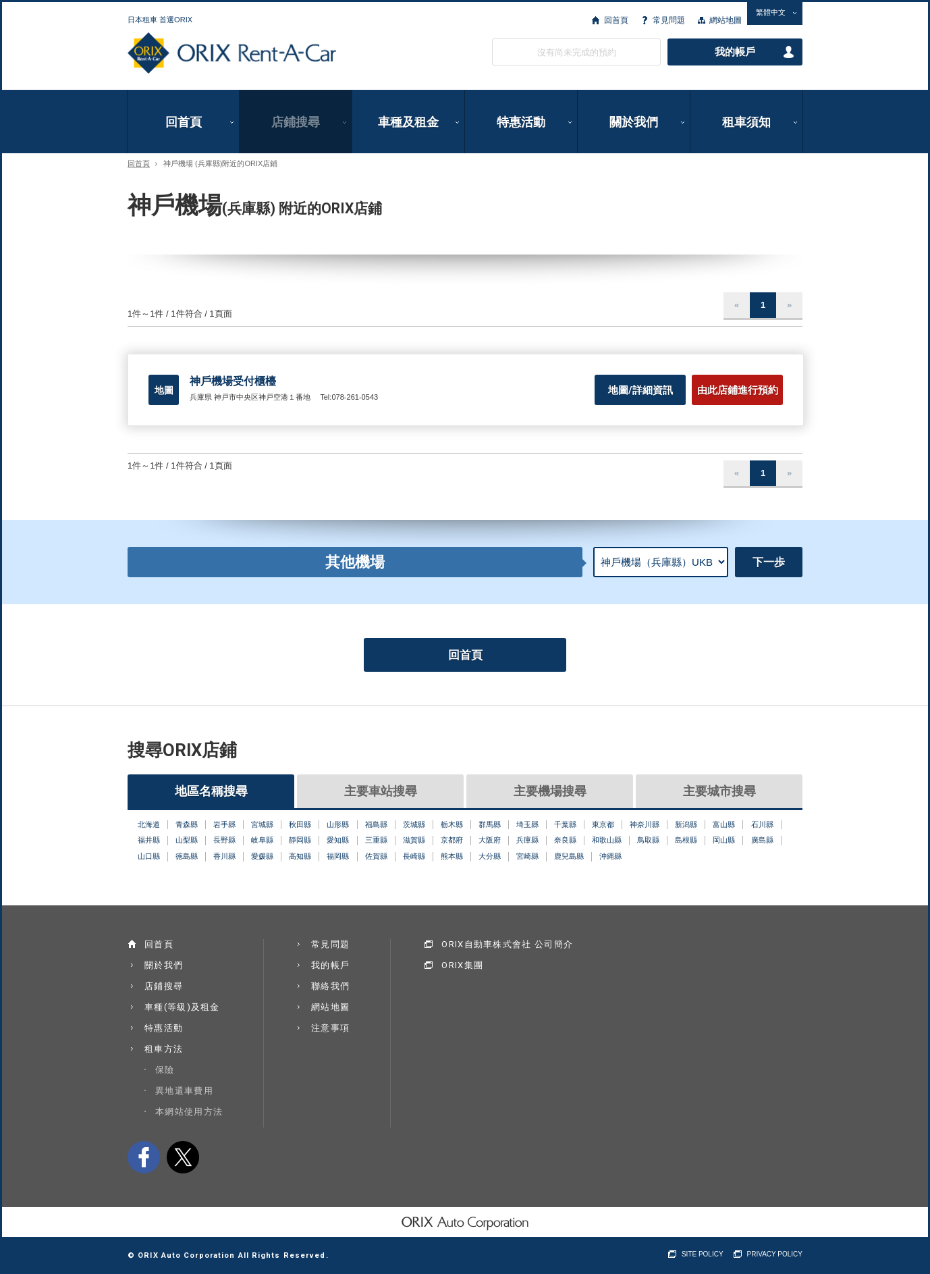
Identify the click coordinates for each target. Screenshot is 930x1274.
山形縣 (338, 824)
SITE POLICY (702, 1254)
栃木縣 (452, 824)
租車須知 (746, 122)
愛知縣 (338, 840)
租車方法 (163, 1049)
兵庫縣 (527, 840)
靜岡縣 (300, 840)
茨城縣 (414, 824)
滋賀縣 (414, 840)
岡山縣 (724, 840)
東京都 (603, 824)
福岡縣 (338, 856)
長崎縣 (414, 856)
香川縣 (224, 856)
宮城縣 (262, 824)
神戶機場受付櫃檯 (233, 381)
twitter (183, 1157)
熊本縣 (452, 856)
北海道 (149, 824)
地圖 (164, 390)
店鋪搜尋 (295, 122)
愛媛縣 (262, 856)
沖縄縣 (610, 856)
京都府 (452, 840)
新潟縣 (686, 824)
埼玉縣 (527, 824)
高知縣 (300, 856)
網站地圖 (725, 20)
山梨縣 (186, 840)
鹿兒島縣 (569, 856)
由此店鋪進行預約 (737, 390)
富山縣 (724, 824)
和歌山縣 (607, 840)
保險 (165, 1070)
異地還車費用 (184, 1091)
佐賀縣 (376, 856)
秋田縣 (300, 824)
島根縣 (686, 840)
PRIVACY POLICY (774, 1254)
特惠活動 (521, 122)
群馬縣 (489, 824)
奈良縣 (565, 840)
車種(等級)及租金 (182, 1007)
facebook (144, 1157)
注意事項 (330, 1028)
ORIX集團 (462, 965)
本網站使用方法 (189, 1112)
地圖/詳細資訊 (640, 390)
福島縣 (376, 824)
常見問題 (669, 20)
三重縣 (376, 840)
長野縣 (224, 840)
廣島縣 (762, 840)
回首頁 (616, 20)
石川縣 (762, 824)
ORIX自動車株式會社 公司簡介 (507, 944)
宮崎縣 (527, 856)
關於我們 (633, 122)
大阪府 (489, 840)
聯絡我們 (330, 986)
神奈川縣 (644, 824)
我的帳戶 (735, 52)
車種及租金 (408, 122)
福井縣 (149, 840)
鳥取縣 (648, 840)
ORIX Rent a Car (232, 53)
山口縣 (149, 856)
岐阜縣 (262, 840)
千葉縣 (565, 824)
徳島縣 (186, 856)
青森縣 (186, 824)
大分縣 (489, 856)
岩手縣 (224, 824)
